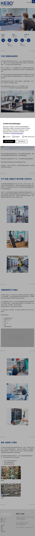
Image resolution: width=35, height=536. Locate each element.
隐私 (2, 526)
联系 (2, 530)
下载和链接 (3, 531)
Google (4, 521)
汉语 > (29, 2)
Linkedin (4, 518)
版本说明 (3, 525)
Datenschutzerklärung (17, 133)
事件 (2, 527)
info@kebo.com (22, 524)
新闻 (2, 529)
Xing (3, 520)
